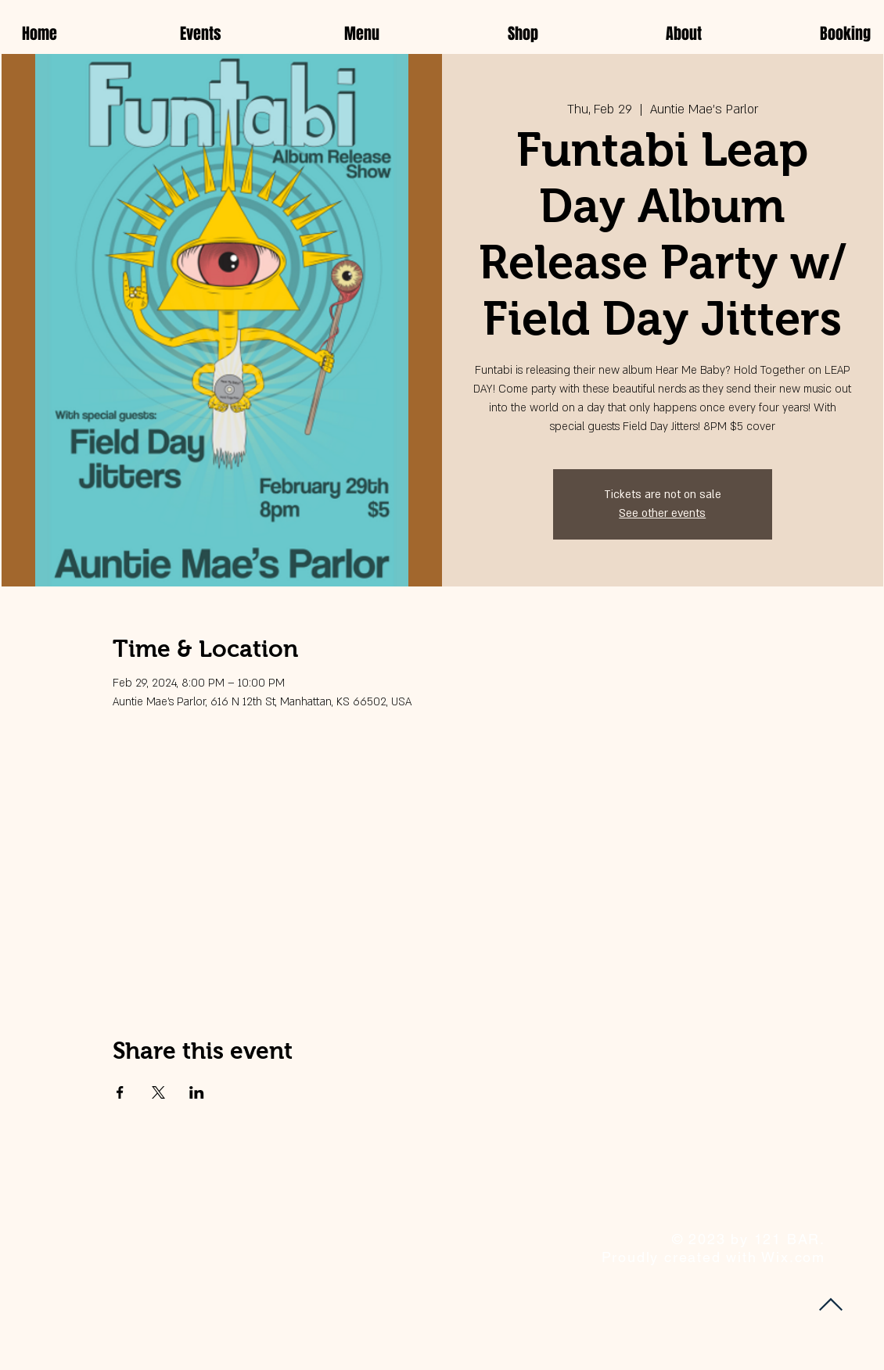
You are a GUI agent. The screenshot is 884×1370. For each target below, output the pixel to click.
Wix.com (793, 1257)
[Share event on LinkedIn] (196, 1092)
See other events (662, 513)
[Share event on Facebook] (120, 1092)
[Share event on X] (158, 1092)
